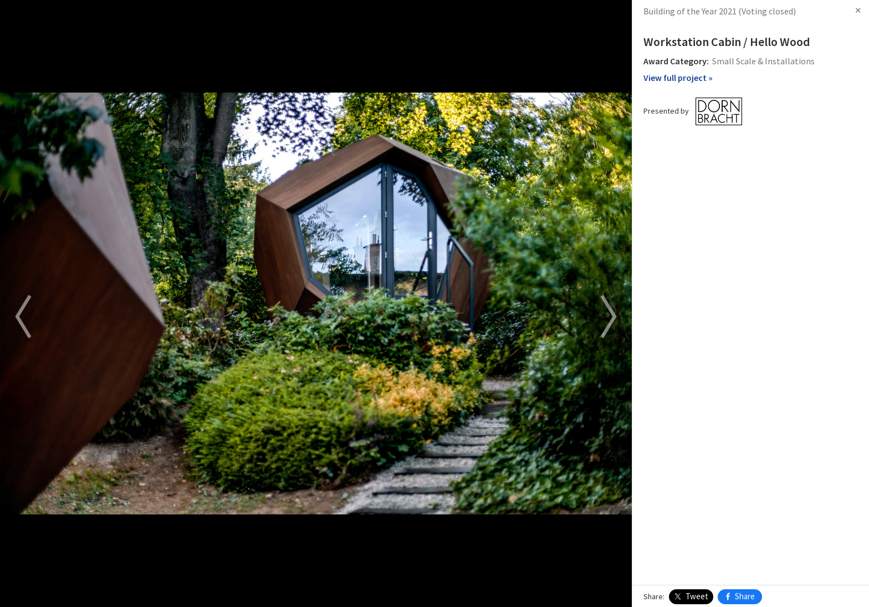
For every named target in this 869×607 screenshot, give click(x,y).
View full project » (678, 77)
